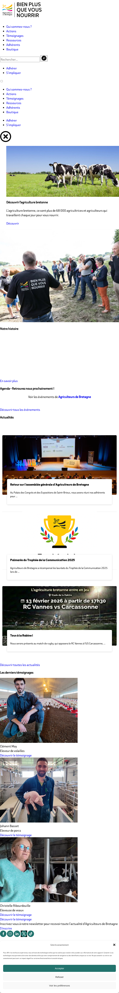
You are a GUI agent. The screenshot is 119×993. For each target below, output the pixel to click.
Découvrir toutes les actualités (20, 665)
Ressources (13, 40)
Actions (11, 31)
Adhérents (13, 44)
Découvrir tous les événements (20, 409)
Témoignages (15, 35)
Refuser (59, 977)
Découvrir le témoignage (16, 755)
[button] (114, 944)
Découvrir (12, 223)
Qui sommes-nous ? (19, 26)
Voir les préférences (59, 985)
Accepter (59, 968)
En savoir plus (9, 381)
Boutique (12, 49)
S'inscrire (6, 928)
